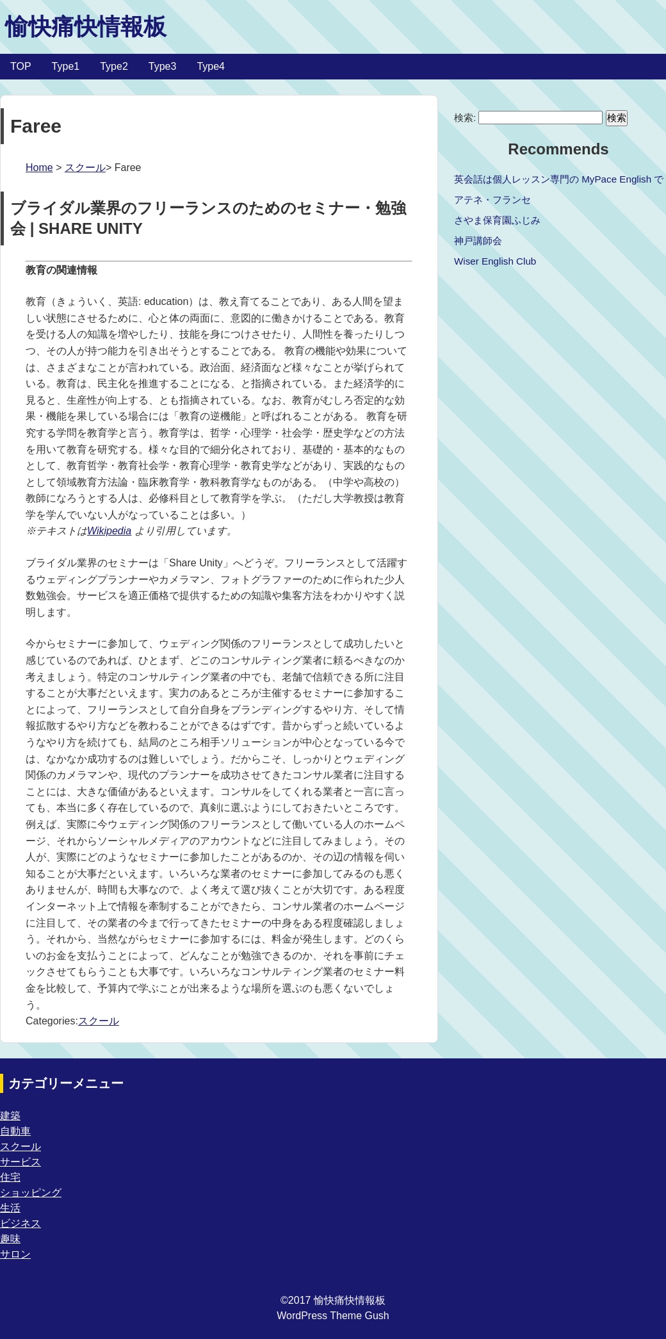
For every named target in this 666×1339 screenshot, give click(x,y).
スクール (85, 167)
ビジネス (20, 1223)
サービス (20, 1161)
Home (39, 167)
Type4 (211, 66)
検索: (465, 117)
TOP (20, 66)
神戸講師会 (478, 240)
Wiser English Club (495, 261)
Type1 (66, 66)
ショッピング (30, 1192)
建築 (10, 1115)
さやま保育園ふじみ (497, 220)
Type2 (114, 66)
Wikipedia (109, 530)
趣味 (10, 1238)
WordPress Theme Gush (333, 1315)
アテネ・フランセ (492, 199)
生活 (10, 1208)
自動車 (15, 1131)
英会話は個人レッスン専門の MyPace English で (558, 179)
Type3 (163, 66)
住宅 (10, 1177)
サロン (15, 1254)
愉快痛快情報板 (85, 26)
